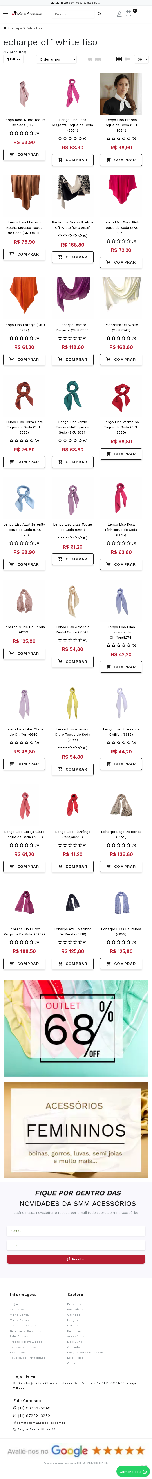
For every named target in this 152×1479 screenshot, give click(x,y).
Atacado (73, 1347)
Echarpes (74, 1304)
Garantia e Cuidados (25, 1331)
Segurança (18, 1352)
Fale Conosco (20, 1336)
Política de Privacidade (28, 1357)
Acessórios (75, 1336)
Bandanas (74, 1331)
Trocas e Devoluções (26, 1341)
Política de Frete (23, 1347)
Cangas (72, 1325)
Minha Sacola (20, 1320)
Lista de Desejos (23, 1325)
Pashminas (75, 1309)
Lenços (72, 1320)
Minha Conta (19, 1314)
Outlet (72, 1363)
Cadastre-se (19, 1309)
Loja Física (75, 1357)
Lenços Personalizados (85, 1352)
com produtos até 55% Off (76, 2)
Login (14, 1304)
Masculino (74, 1341)
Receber (76, 1259)
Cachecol (74, 1314)
